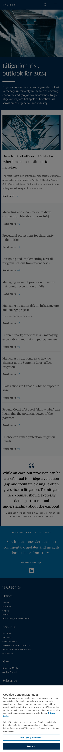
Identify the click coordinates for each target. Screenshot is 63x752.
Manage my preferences (31, 737)
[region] (31, 718)
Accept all (31, 746)
